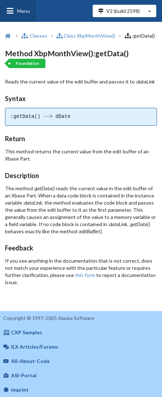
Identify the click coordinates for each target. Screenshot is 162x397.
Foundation (27, 63)
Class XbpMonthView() (86, 36)
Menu (18, 11)
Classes (34, 36)
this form (85, 275)
